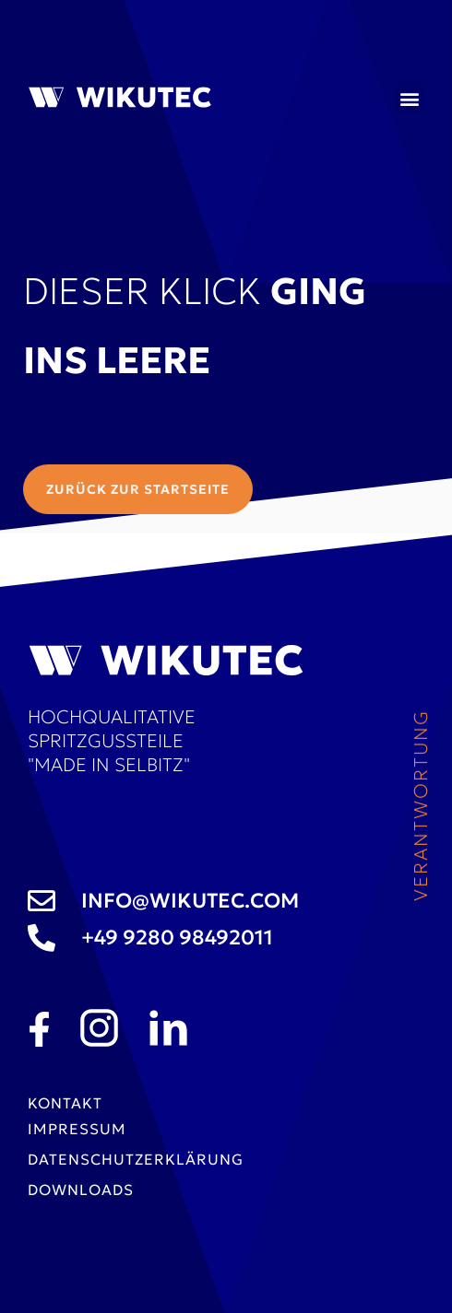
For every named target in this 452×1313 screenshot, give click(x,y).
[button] (409, 98)
